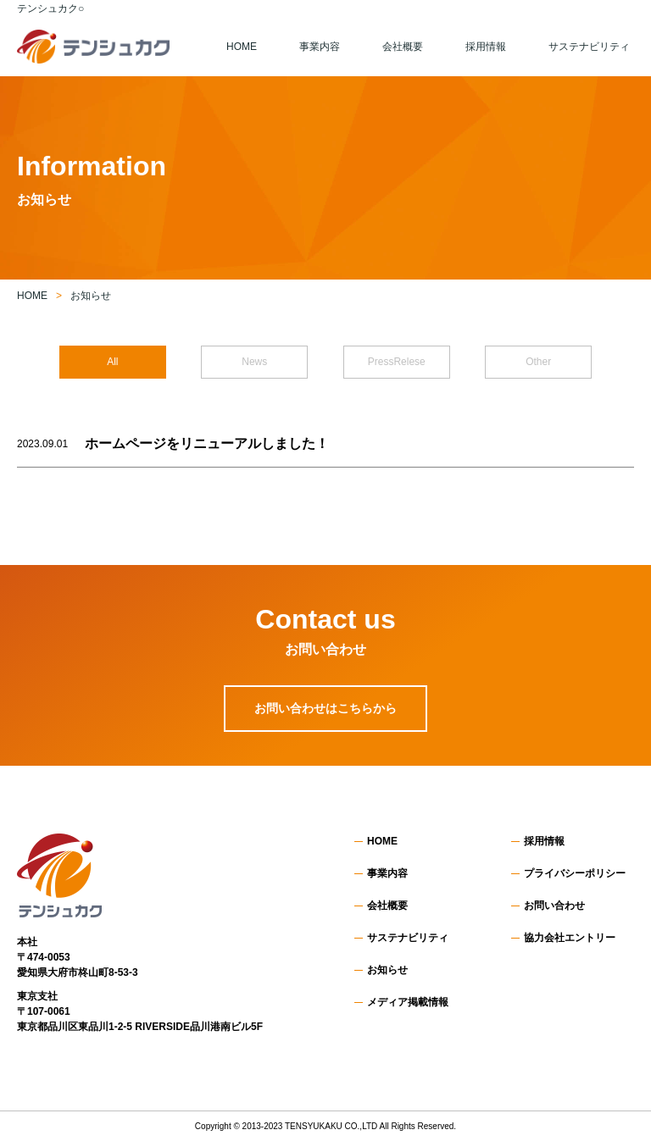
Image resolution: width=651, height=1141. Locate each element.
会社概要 (402, 47)
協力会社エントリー (569, 938)
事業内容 (319, 47)
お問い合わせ (554, 905)
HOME (241, 47)
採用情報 (485, 47)
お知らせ (387, 970)
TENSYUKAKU (313, 1126)
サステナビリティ (589, 47)
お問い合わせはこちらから (325, 708)
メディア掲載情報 (407, 1002)
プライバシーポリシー (575, 873)
